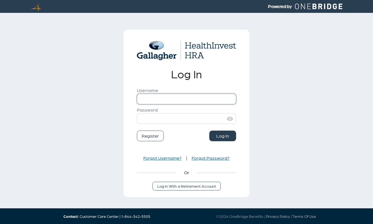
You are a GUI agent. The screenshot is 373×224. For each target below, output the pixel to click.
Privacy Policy (278, 216)
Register (150, 135)
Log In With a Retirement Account (186, 186)
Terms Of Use (304, 216)
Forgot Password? (211, 158)
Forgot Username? (162, 158)
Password (147, 109)
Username (147, 90)
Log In (222, 135)
